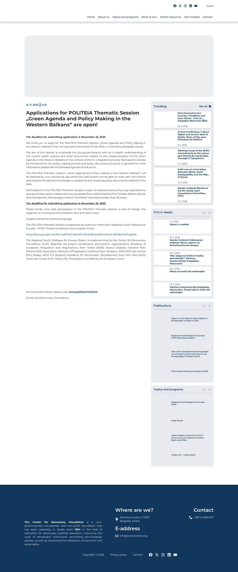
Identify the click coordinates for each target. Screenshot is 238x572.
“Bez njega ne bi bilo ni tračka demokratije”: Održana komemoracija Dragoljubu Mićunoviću (187, 259)
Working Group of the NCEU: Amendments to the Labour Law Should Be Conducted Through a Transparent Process (194, 155)
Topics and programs (125, 17)
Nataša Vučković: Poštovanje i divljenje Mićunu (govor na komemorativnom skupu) (186, 243)
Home (91, 17)
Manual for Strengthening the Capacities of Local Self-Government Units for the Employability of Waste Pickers (190, 353)
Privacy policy (118, 554)
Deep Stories (177, 420)
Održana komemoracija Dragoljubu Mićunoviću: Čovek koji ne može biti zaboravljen (190, 290)
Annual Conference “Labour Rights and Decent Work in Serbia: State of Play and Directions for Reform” (193, 135)
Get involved (192, 17)
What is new (149, 17)
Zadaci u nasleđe (179, 224)
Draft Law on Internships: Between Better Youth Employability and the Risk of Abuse (193, 173)
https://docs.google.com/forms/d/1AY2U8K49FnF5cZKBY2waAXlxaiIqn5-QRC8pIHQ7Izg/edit (81, 234)
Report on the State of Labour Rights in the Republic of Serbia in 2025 (189, 319)
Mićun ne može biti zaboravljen (187, 271)
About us (103, 17)
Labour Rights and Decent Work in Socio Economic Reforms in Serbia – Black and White (188, 437)
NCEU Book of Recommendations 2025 (189, 371)
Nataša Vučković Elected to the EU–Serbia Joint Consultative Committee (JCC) (193, 192)
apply (51, 143)
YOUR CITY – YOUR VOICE (183, 455)
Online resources (170, 17)
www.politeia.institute (83, 291)
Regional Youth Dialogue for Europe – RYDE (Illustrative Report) (188, 336)
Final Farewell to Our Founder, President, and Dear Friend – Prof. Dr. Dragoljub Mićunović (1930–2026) (193, 118)
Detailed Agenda (70, 167)
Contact (208, 17)
